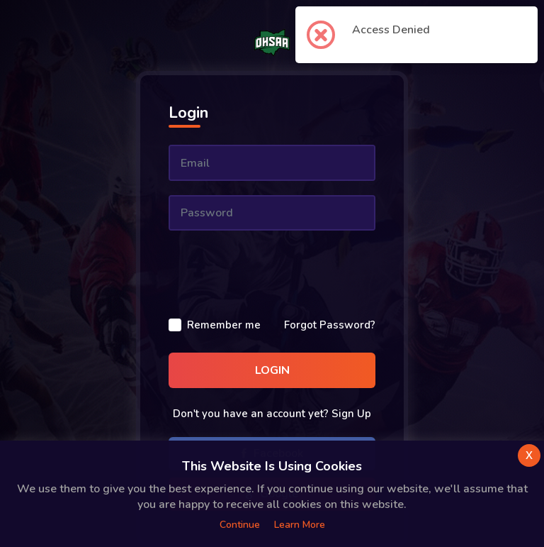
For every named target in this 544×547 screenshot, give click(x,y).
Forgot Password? (329, 325)
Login (272, 370)
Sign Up (351, 414)
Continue (240, 524)
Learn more (299, 524)
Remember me (224, 325)
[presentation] (276, 272)
